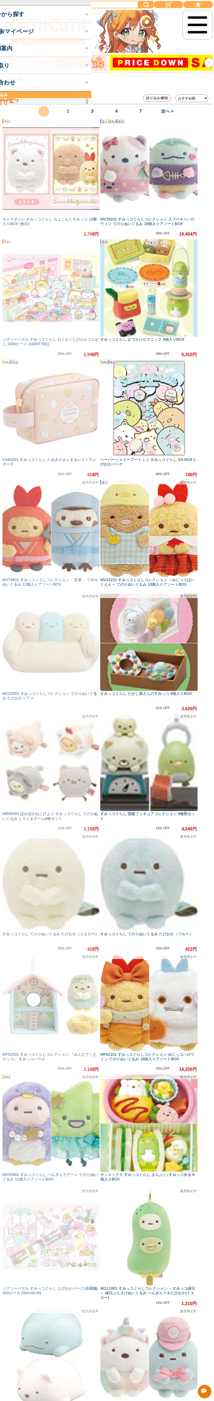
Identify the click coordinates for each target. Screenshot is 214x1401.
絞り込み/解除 (157, 98)
